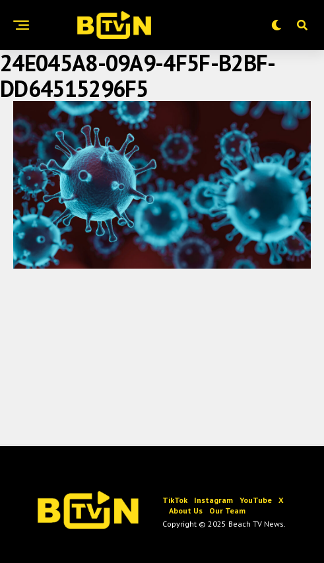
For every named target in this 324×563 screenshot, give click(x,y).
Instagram (213, 500)
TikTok (174, 500)
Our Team (227, 510)
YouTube (256, 500)
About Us (186, 510)
